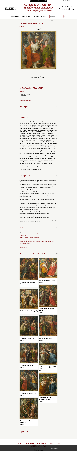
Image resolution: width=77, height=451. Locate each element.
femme (42, 241)
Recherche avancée (58, 14)
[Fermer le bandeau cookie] (76, 445)
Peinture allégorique (34, 237)
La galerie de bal (38, 77)
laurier (53, 241)
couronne (29, 241)
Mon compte (65, 0)
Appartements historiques (25, 100)
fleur (46, 241)
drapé (34, 241)
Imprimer (56, 20)
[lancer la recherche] (64, 16)
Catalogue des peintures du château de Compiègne (38, 8)
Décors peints (23, 235)
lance (49, 241)
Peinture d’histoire (24, 233)
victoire (29, 243)
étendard (38, 241)
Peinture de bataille (33, 233)
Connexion (68, 0)
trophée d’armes (23, 243)
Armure (21, 241)
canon (25, 241)
